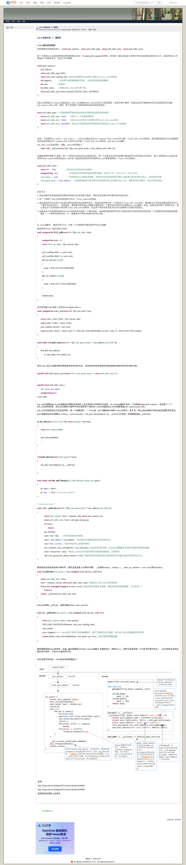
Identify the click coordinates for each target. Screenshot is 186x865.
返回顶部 (178, 820)
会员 (21, 3)
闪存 (49, 3)
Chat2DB (67, 3)
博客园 (7, 21)
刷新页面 (170, 820)
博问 (42, 3)
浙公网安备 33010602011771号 (83, 862)
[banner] (10, 3)
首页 (13, 21)
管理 (23, 21)
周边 (28, 3)
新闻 (35, 3)
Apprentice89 (66, 30)
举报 (94, 30)
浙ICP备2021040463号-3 (105, 862)
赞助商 (57, 3)
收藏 (90, 30)
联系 (18, 21)
